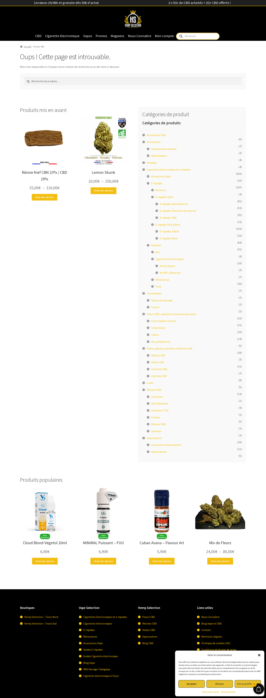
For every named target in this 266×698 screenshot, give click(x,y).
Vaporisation (149, 636)
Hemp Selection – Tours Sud (40, 623)
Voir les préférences (247, 683)
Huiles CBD (148, 630)
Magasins (117, 36)
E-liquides (89, 630)
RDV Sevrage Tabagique (96, 669)
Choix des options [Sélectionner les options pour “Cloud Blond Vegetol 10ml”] (44, 561)
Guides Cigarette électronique (100, 656)
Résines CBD (149, 623)
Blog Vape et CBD (211, 623)
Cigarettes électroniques (97, 623)
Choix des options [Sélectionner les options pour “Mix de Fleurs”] (220, 561)
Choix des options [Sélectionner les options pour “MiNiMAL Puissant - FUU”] (103, 561)
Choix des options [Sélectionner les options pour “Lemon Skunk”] (103, 190)
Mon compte (164, 36)
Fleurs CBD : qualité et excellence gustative (171, 314)
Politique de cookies (210, 691)
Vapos (87, 36)
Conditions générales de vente (218, 649)
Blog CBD (147, 643)
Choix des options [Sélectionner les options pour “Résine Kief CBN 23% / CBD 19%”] (44, 197)
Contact (206, 630)
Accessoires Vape (93, 643)
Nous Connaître (210, 617)
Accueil (27, 46)
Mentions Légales (228, 691)
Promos (101, 36)
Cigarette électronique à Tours (101, 676)
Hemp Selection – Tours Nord (41, 617)
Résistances (90, 636)
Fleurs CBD (148, 617)
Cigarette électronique (62, 36)
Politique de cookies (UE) (215, 643)
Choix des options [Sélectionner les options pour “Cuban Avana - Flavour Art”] (161, 561)
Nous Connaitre (139, 36)
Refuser (219, 683)
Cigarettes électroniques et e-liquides (105, 617)
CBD (38, 36)
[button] (259, 655)
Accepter (191, 683)
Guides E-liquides (93, 649)
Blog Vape (89, 662)
